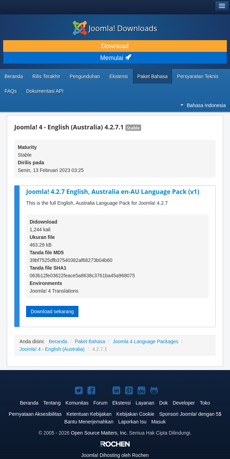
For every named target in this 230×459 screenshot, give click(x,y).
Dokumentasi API (44, 91)
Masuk (158, 421)
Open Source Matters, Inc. (99, 433)
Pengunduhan (85, 76)
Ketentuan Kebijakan (89, 414)
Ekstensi (118, 76)
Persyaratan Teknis (198, 76)
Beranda (14, 76)
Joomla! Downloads (115, 28)
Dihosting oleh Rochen (115, 455)
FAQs (11, 91)
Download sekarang (52, 311)
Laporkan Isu (132, 421)
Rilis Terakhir (46, 76)
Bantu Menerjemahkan (89, 421)
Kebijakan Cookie (135, 414)
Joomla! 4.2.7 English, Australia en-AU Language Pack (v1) (112, 191)
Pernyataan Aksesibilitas (35, 414)
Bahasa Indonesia (203, 105)
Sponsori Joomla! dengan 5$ (190, 414)
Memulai (115, 57)
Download (115, 46)
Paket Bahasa (152, 76)
